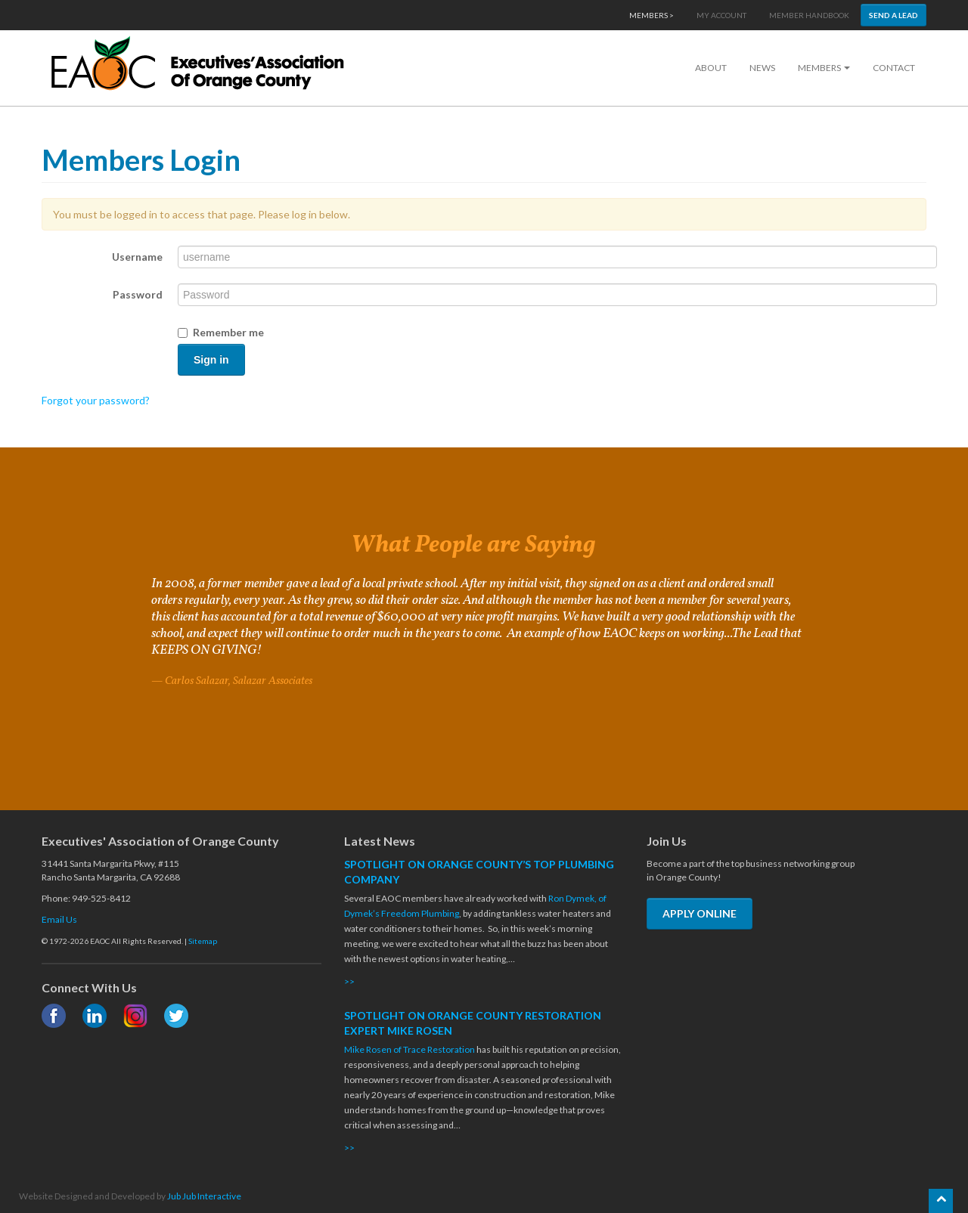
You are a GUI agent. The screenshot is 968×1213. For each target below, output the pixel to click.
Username (137, 256)
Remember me (221, 332)
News (762, 67)
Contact (894, 67)
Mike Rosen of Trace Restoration (409, 1049)
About (711, 67)
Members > (651, 15)
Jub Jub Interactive (204, 1196)
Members (824, 67)
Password (138, 294)
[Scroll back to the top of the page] (941, 1201)
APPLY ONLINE (699, 913)
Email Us (59, 919)
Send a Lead (893, 15)
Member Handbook (809, 15)
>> (349, 981)
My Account (721, 15)
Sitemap (202, 940)
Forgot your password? (96, 400)
